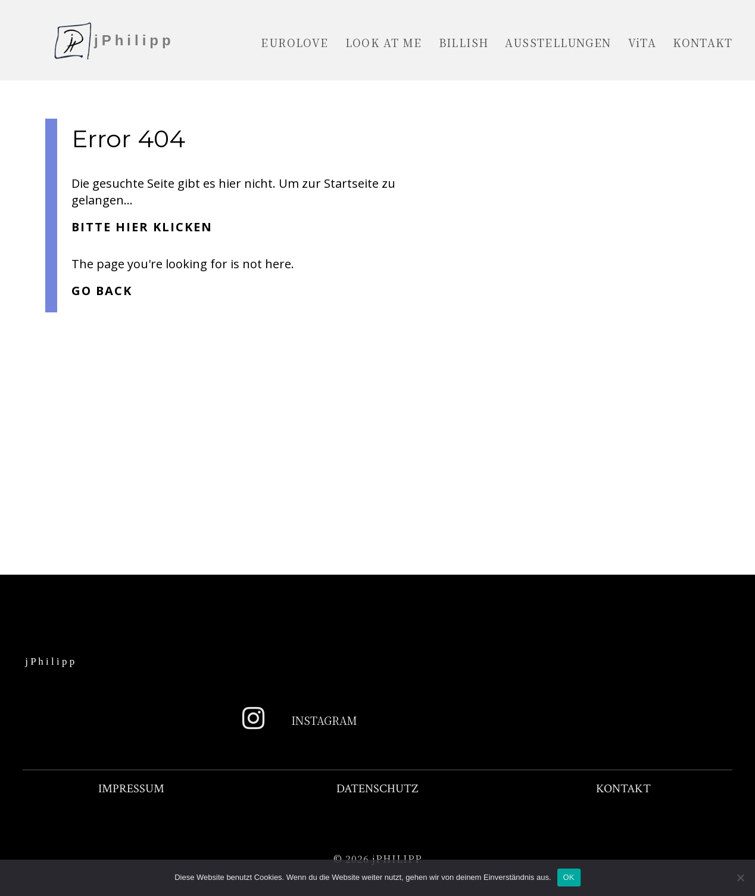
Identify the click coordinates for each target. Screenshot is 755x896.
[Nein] (740, 877)
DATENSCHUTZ (377, 788)
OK (569, 877)
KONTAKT (623, 788)
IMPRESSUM (131, 788)
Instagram (324, 720)
